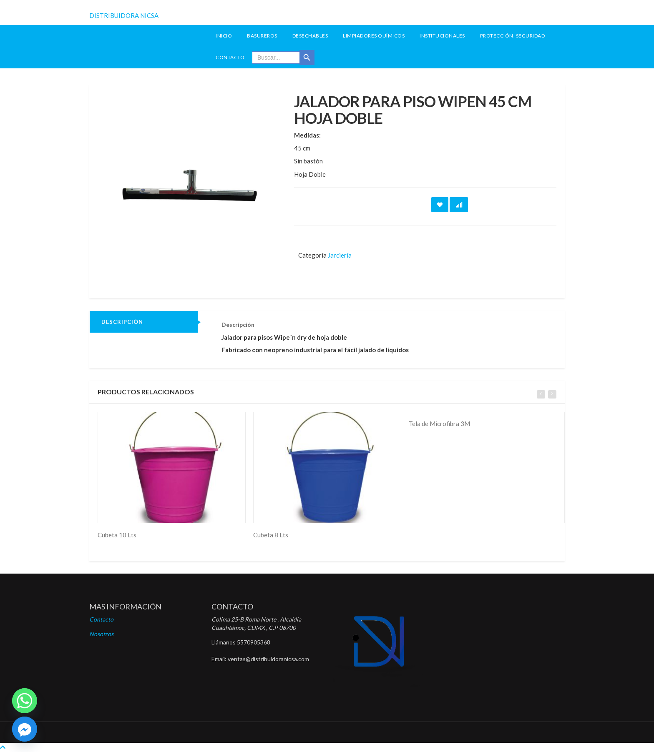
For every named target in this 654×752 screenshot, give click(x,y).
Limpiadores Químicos (374, 36)
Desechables (310, 36)
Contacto (230, 57)
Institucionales (442, 36)
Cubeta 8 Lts (270, 535)
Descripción (122, 321)
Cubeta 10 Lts (117, 535)
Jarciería (340, 255)
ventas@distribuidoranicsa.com (268, 658)
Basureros (262, 36)
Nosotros (101, 633)
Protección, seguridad (512, 36)
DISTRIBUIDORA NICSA (123, 15)
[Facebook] (24, 729)
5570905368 (253, 642)
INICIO (224, 36)
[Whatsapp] (24, 700)
